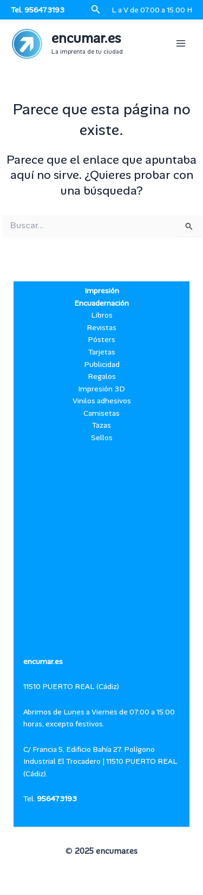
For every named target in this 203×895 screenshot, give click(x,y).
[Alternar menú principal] (180, 43)
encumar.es (86, 38)
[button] (96, 10)
